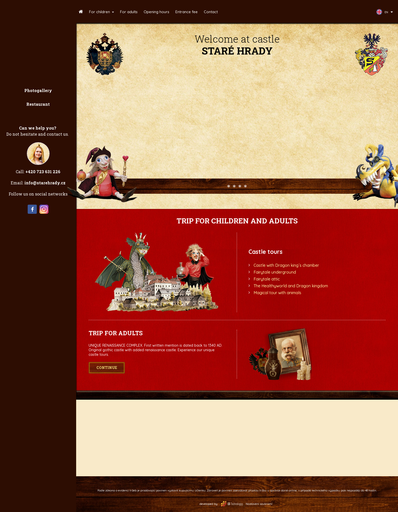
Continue (106, 367)
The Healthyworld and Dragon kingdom (291, 285)
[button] (102, 12)
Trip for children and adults (237, 220)
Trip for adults (116, 333)
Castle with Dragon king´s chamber (286, 265)
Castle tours (265, 251)
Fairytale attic (267, 278)
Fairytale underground (275, 272)
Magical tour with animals (277, 292)
